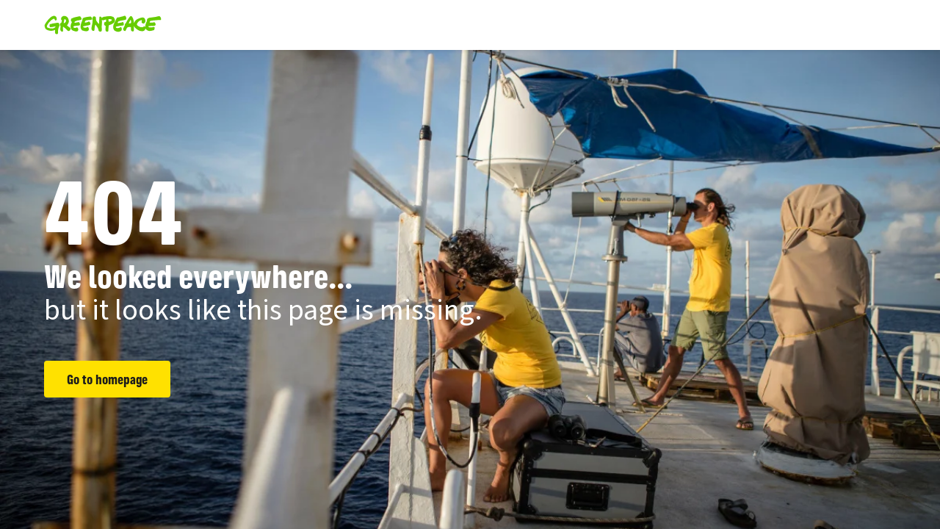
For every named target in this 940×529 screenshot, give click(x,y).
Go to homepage (107, 379)
